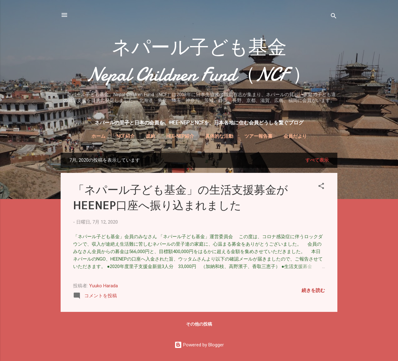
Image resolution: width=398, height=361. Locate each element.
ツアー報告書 (258, 136)
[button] (321, 187)
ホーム (98, 136)
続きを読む (313, 290)
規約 (150, 136)
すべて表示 (317, 160)
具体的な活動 (219, 136)
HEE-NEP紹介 (180, 136)
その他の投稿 (199, 324)
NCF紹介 (126, 136)
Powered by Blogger (199, 345)
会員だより (295, 136)
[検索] (333, 16)
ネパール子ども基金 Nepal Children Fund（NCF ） (225, 61)
